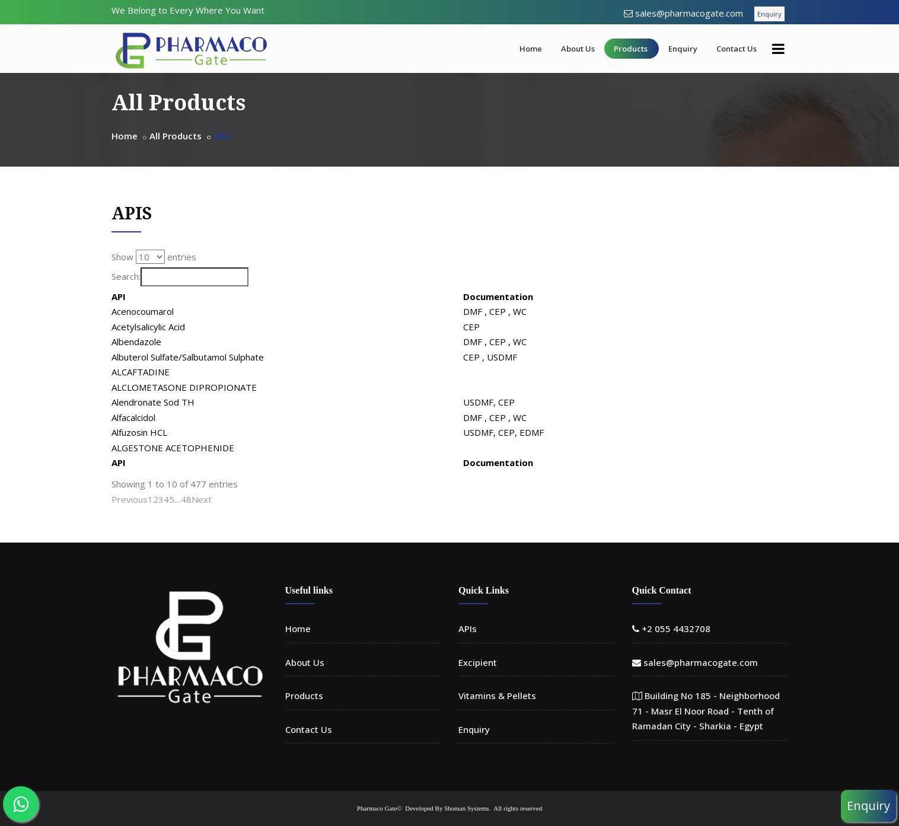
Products (631, 48)
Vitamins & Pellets (497, 695)
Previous (129, 499)
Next (202, 499)
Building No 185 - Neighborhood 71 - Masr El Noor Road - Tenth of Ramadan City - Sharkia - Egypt (706, 711)
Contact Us (736, 48)
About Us (578, 48)
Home (530, 48)
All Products (175, 136)
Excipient (477, 662)
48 (186, 499)
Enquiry (769, 13)
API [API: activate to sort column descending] (118, 296)
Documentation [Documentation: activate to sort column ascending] (651, 296)
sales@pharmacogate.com (689, 13)
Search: (179, 276)
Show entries (153, 257)
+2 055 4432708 (676, 628)
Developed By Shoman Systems (447, 808)
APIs (467, 628)
